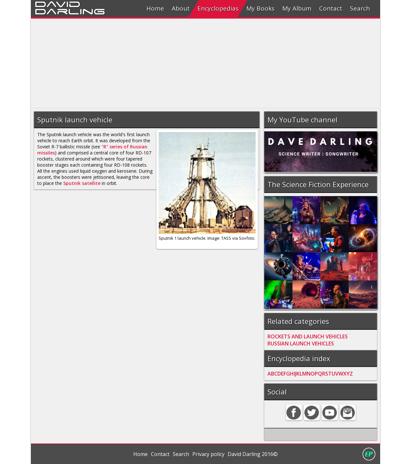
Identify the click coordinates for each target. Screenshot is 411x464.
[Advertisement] (205, 63)
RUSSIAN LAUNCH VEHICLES (300, 343)
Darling (70, 10)
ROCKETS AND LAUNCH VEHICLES (307, 336)
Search (360, 8)
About (181, 8)
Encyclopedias (218, 8)
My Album (296, 8)
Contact (330, 8)
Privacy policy (208, 454)
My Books (260, 8)
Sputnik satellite (82, 183)
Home (155, 8)
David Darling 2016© (253, 454)
